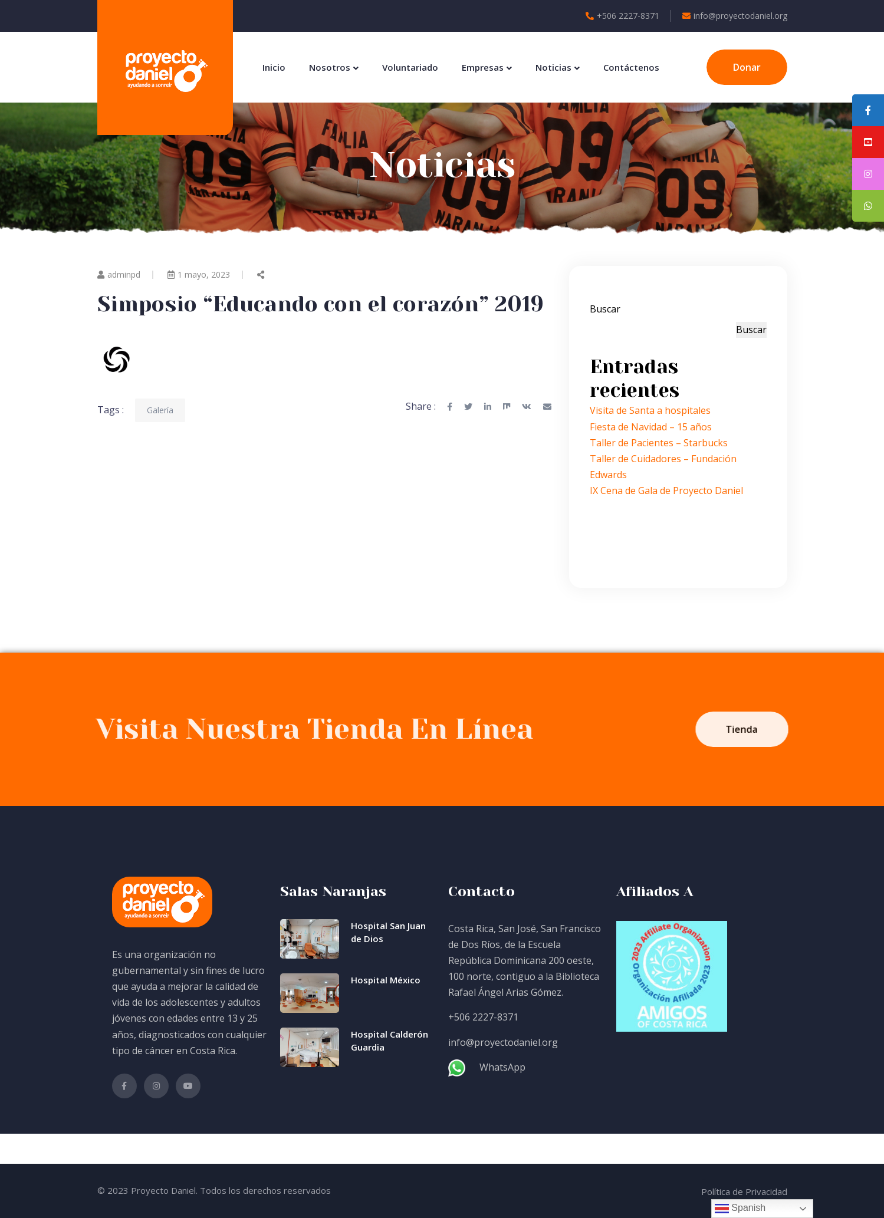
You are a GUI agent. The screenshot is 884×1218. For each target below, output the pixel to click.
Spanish (740, 1208)
